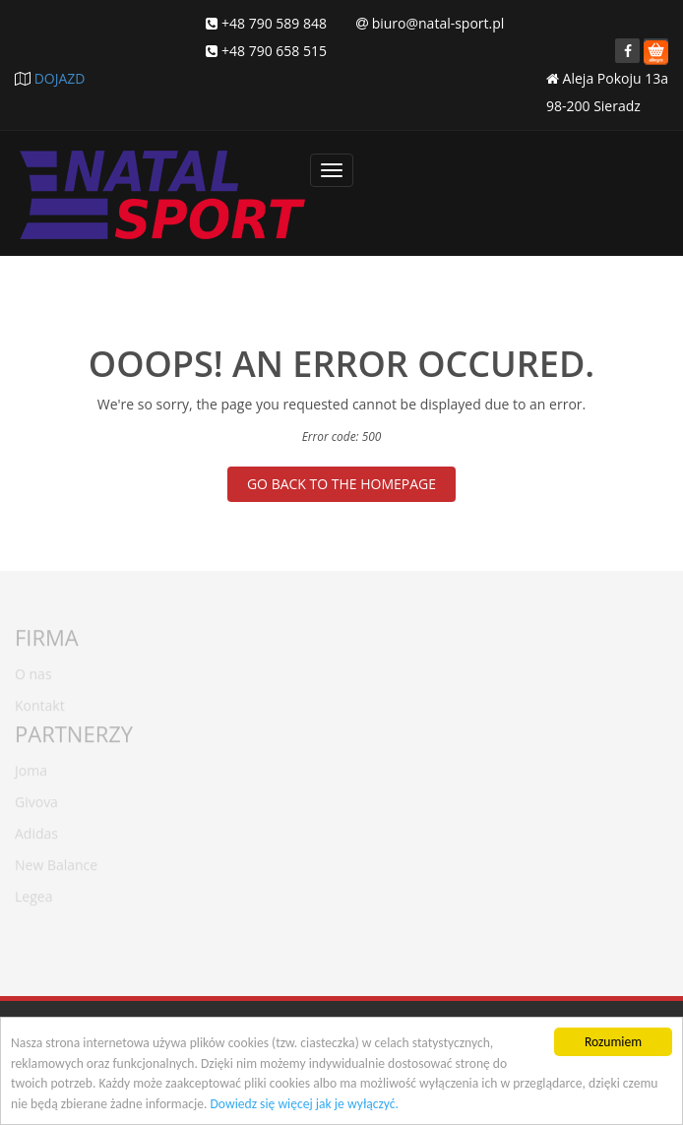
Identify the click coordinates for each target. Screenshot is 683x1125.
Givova (36, 797)
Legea (33, 892)
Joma (31, 766)
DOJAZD (60, 78)
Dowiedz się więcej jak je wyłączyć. (304, 1103)
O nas (33, 669)
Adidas (36, 829)
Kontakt (40, 701)
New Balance (56, 860)
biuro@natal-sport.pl (438, 23)
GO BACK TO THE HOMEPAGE (341, 483)
